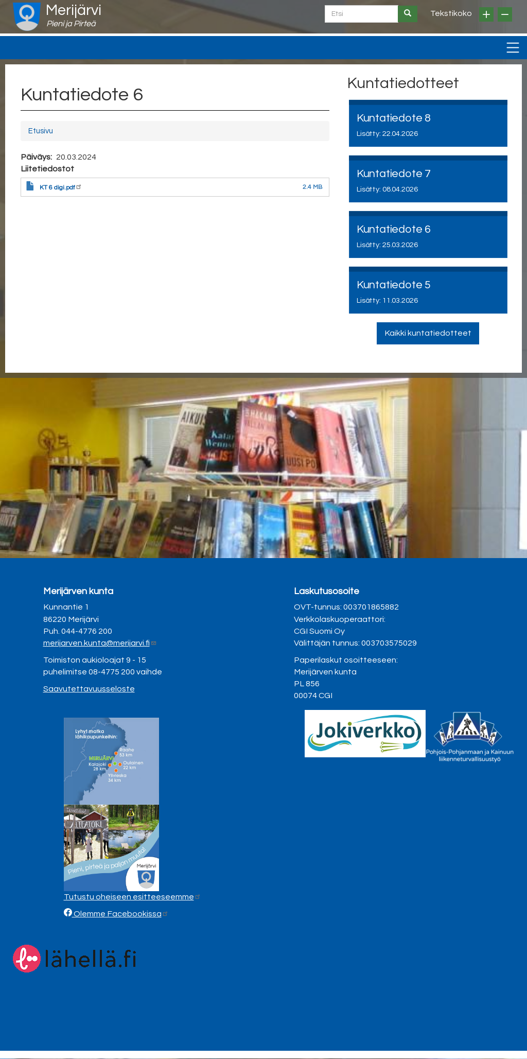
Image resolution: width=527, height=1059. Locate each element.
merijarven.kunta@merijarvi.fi (100, 643)
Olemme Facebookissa (120, 914)
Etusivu (40, 131)
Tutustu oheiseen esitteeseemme (132, 897)
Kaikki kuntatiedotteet (427, 333)
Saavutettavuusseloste (89, 689)
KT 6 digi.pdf (61, 187)
